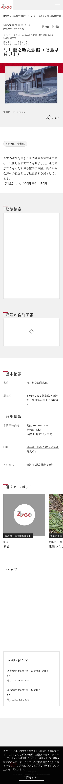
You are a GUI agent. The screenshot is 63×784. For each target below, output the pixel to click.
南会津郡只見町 (54, 16)
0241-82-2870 (20, 680)
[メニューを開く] (57, 5)
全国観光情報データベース (24, 16)
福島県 (42, 16)
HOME (6, 16)
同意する (31, 777)
